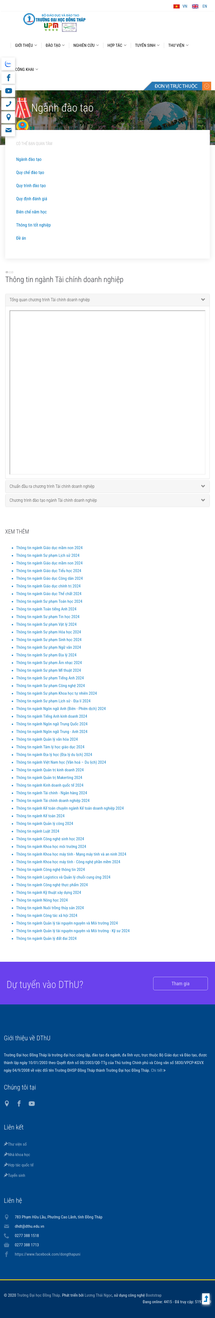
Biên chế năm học (31, 212)
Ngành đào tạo (29, 159)
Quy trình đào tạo (31, 185)
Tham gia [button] (173, 983)
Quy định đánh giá (31, 198)
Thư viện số (15, 1144)
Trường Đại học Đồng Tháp (38, 1295)
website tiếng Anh (8, 64)
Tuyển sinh (14, 1175)
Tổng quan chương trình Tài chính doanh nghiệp (50, 303)
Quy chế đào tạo (30, 172)
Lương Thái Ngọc (98, 1295)
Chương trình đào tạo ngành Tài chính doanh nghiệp (53, 504)
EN (204, 6)
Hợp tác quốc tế (19, 1165)
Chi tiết (157, 1070)
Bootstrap (154, 1295)
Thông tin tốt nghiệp (33, 225)
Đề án (21, 238)
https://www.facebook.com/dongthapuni (47, 1254)
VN (184, 6)
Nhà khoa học (17, 1154)
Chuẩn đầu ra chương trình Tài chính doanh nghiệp (52, 490)
